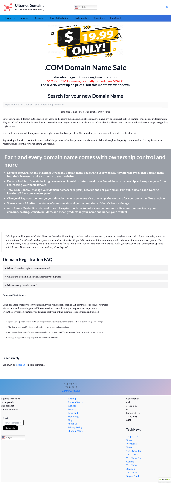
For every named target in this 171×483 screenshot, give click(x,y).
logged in (20, 364)
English (80, 7)
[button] (167, 7)
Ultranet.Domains (29, 6)
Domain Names (75, 402)
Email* (6, 418)
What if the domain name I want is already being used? (34, 276)
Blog (70, 420)
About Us (72, 423)
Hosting (72, 398)
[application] (14, 18)
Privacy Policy (75, 427)
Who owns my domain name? (22, 285)
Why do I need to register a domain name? (28, 268)
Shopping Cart (75, 431)
